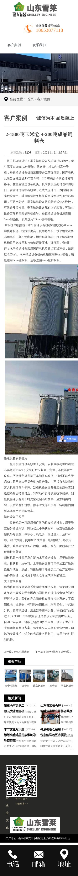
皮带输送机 (11, 685)
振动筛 (53, 685)
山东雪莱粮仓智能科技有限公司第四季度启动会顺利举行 (56, 711)
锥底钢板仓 (39, 685)
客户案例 (14, 45)
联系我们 (39, 45)
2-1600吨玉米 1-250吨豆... (57, 651)
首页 (30, 99)
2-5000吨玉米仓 (20, 651)
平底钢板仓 (67, 685)
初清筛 (25, 685)
